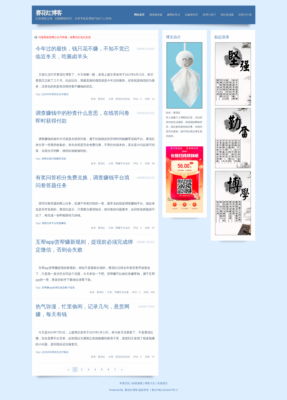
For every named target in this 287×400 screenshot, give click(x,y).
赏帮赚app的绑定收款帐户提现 (58, 287)
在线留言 (162, 383)
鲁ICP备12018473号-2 (165, 389)
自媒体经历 (191, 14)
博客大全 (150, 383)
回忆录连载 (227, 14)
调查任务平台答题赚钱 (54, 223)
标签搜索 (137, 383)
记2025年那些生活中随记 (55, 94)
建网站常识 (173, 14)
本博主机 (124, 383)
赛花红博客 (49, 13)
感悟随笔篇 (155, 14)
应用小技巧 (209, 14)
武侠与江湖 (245, 14)
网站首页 (139, 14)
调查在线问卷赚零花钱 (54, 158)
